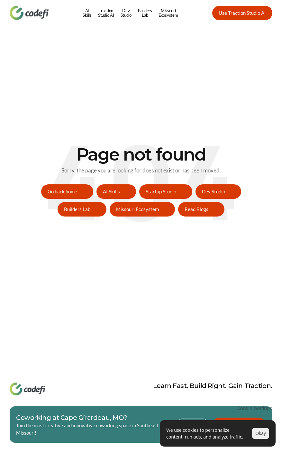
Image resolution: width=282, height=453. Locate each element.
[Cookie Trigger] (254, 408)
